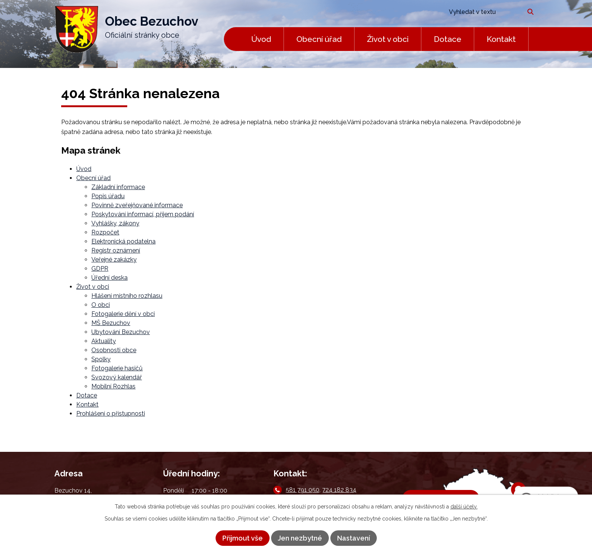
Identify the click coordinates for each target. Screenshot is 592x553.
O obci (100, 304)
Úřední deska (109, 277)
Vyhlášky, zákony (115, 223)
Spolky (101, 359)
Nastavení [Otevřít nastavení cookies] (353, 538)
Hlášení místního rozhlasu (126, 295)
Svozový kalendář (116, 377)
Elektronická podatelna (123, 241)
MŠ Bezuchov (110, 323)
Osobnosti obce (113, 350)
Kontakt (501, 39)
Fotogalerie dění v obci (123, 313)
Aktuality (103, 341)
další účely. (464, 507)
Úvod (261, 39)
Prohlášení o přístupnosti (110, 413)
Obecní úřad (319, 39)
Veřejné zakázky (114, 259)
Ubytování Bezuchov (120, 332)
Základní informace (118, 187)
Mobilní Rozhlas (113, 386)
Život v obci (388, 39)
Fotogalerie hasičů (117, 368)
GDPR (99, 268)
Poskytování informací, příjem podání (142, 214)
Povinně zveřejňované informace (137, 205)
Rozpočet (105, 232)
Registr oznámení (115, 250)
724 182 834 (339, 489)
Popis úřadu (108, 196)
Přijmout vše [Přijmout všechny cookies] (242, 538)
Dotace (447, 39)
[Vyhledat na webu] (482, 11)
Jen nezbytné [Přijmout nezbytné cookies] (300, 538)
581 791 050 (302, 489)
